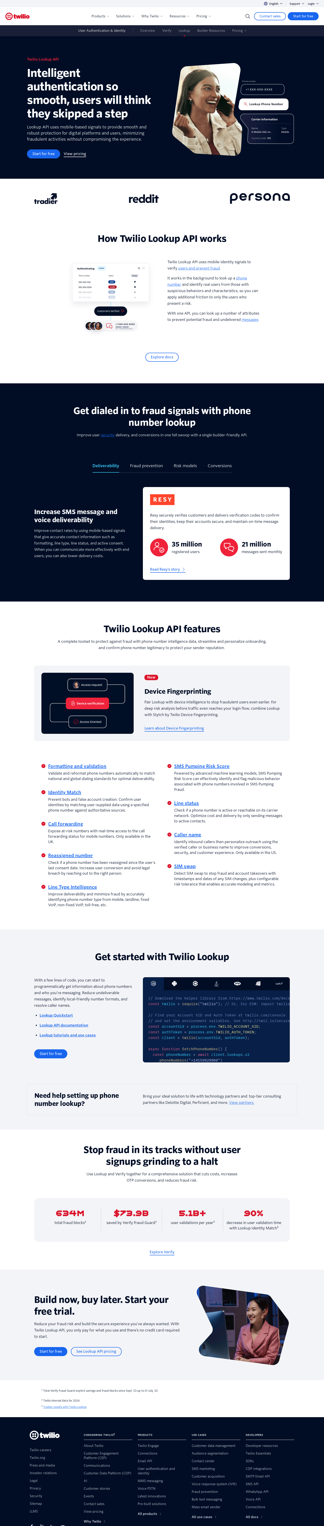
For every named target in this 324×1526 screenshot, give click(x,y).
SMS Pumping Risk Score (202, 766)
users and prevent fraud (199, 268)
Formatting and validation (77, 766)
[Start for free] (303, 16)
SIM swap (185, 866)
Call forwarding (65, 824)
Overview (147, 30)
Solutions (125, 16)
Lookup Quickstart (56, 1015)
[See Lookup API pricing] (96, 1351)
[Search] (247, 16)
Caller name (187, 834)
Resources (179, 16)
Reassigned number (70, 855)
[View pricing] (75, 154)
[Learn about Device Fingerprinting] (174, 728)
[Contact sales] (270, 16)
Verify (166, 30)
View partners (241, 1102)
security (108, 435)
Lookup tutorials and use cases (68, 1035)
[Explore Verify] (162, 1252)
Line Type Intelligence (72, 887)
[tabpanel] (162, 537)
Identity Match (64, 792)
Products (100, 16)
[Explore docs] (162, 357)
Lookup (184, 30)
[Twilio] (17, 16)
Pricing (203, 16)
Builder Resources (211, 30)
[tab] (105, 468)
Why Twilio (151, 16)
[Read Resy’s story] (167, 569)
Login (313, 3)
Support (297, 3)
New (151, 677)
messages (250, 320)
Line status (186, 803)
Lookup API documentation (64, 1025)
